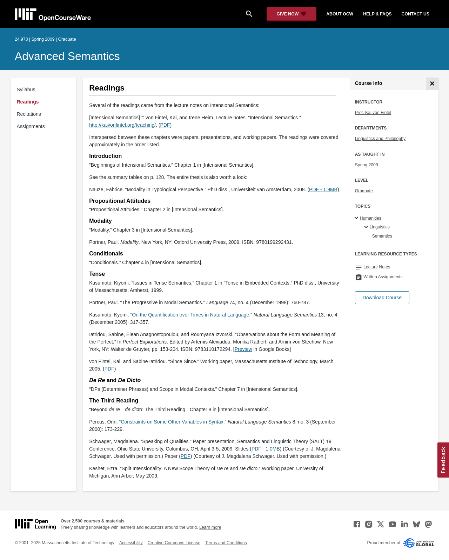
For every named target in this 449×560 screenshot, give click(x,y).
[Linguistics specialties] (367, 227)
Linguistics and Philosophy (380, 138)
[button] (382, 297)
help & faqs (377, 14)
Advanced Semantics (67, 56)
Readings (28, 102)
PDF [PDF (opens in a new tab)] (165, 125)
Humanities (370, 218)
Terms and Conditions (226, 542)
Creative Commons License (174, 542)
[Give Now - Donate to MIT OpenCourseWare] (292, 14)
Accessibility (131, 542)
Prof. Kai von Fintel (373, 112)
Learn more (210, 527)
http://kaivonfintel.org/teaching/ (122, 125)
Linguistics (380, 227)
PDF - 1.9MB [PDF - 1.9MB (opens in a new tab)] (323, 189)
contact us (415, 14)
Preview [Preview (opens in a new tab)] (243, 349)
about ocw (339, 14)
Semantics (382, 236)
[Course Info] (432, 84)
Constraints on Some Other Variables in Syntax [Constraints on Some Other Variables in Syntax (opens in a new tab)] (172, 422)
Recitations (29, 114)
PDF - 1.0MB (266, 449)
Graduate (364, 190)
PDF (185, 456)
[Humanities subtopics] (357, 218)
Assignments (31, 126)
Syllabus (26, 89)
